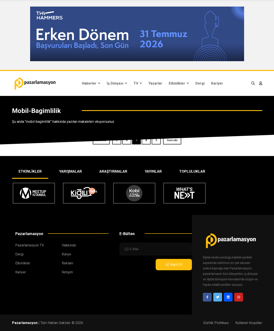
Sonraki (172, 140)
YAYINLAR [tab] (153, 171)
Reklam (67, 263)
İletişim (67, 272)
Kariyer (217, 83)
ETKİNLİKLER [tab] (30, 171)
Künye (66, 254)
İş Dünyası (117, 83)
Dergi (200, 83)
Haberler (91, 83)
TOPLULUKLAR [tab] (192, 171)
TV (138, 83)
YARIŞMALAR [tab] (70, 171)
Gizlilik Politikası (216, 323)
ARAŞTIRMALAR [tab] (113, 171)
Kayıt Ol (173, 264)
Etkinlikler (179, 83)
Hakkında (69, 245)
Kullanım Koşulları (248, 323)
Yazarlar (155, 83)
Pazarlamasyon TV (29, 245)
